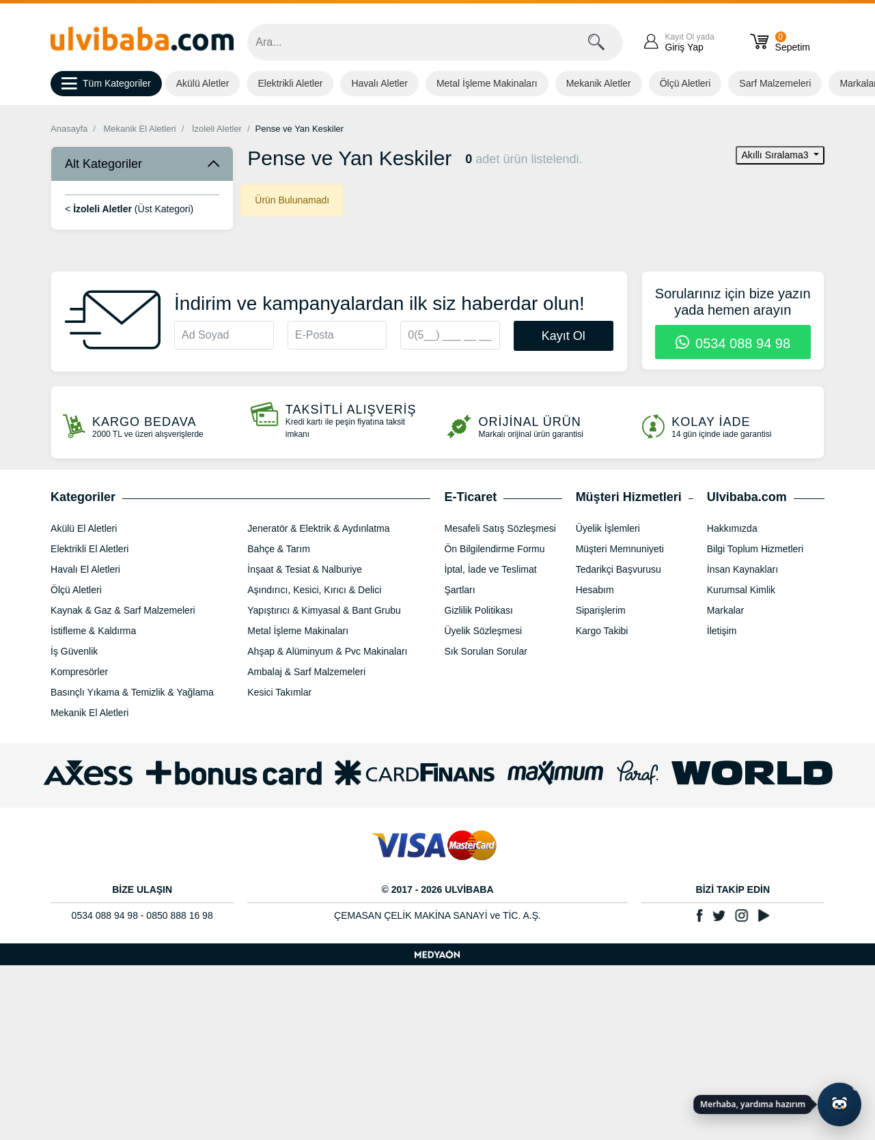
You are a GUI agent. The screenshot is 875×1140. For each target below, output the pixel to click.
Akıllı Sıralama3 (776, 154)
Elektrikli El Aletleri (89, 548)
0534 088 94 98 (733, 343)
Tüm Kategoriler (106, 84)
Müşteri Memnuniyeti (620, 548)
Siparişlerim (601, 610)
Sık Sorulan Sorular (485, 651)
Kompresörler (79, 671)
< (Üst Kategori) (129, 208)
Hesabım (595, 589)
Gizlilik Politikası (478, 610)
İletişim (722, 630)
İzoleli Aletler (217, 129)
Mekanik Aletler (598, 83)
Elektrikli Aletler (290, 83)
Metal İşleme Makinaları (487, 83)
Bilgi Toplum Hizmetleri (755, 548)
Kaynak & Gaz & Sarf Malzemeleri (123, 610)
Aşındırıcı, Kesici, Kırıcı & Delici (314, 589)
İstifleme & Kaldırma (93, 630)
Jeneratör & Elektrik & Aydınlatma (318, 528)
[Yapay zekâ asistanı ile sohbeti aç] (839, 1104)
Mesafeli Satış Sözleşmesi (499, 528)
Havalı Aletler (379, 83)
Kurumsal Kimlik (741, 589)
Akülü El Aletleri (84, 528)
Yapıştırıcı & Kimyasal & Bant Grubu (324, 610)
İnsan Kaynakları (742, 569)
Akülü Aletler (203, 83)
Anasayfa (69, 129)
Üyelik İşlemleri (608, 528)
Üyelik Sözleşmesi (483, 630)
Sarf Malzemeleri (775, 83)
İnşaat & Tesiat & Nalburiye (304, 569)
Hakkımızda (732, 528)
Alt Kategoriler (103, 164)
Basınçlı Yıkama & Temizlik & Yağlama (132, 692)
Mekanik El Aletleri (140, 129)
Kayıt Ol (563, 336)
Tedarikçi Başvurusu (618, 569)
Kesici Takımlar (279, 692)
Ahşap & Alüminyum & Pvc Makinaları (327, 651)
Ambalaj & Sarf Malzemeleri (306, 671)
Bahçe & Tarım (278, 548)
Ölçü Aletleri (685, 83)
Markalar (725, 610)
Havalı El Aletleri (85, 569)
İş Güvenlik (74, 651)
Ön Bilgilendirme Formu (494, 548)
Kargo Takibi (602, 630)
